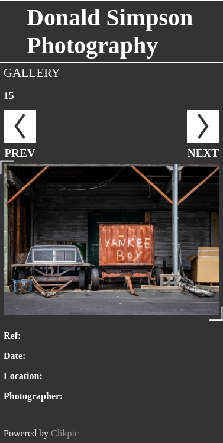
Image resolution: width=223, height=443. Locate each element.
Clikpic (65, 433)
